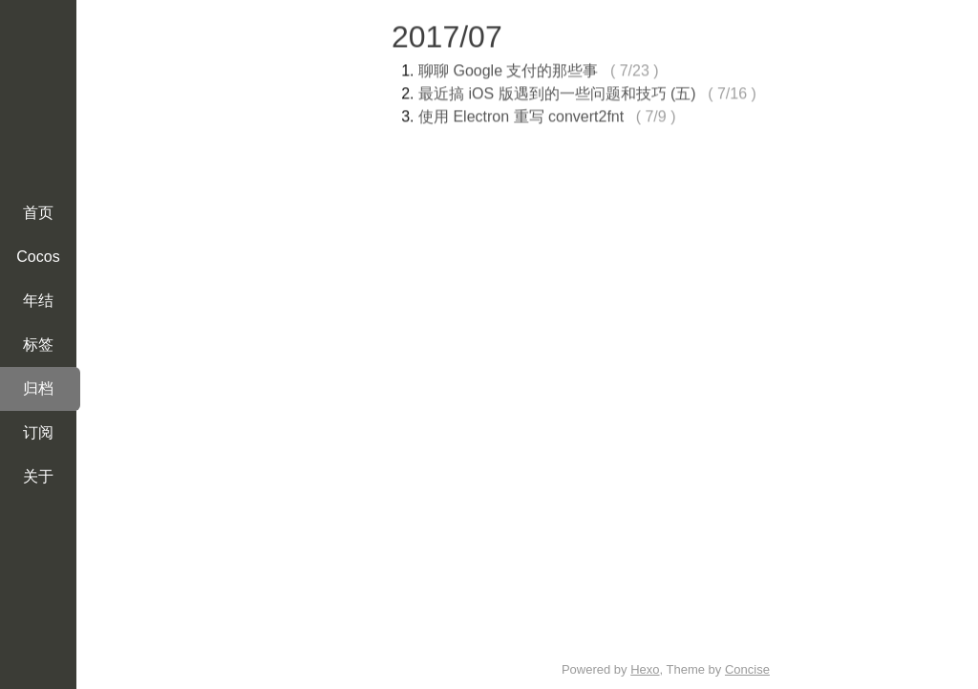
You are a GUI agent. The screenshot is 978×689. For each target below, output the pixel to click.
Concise (747, 669)
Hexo (644, 669)
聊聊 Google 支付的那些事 (508, 68)
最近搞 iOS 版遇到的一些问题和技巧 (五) (557, 91)
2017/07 (447, 34)
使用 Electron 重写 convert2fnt (521, 114)
